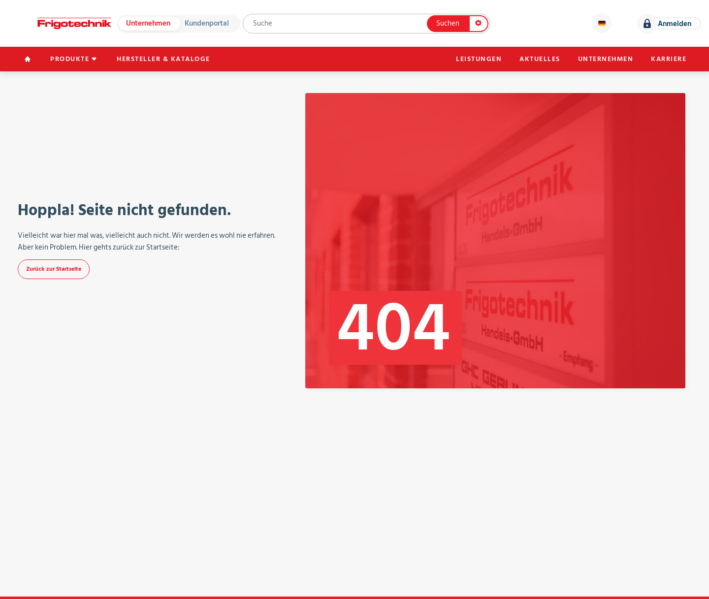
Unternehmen (148, 23)
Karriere (668, 59)
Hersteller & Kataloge (163, 59)
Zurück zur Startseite (53, 269)
